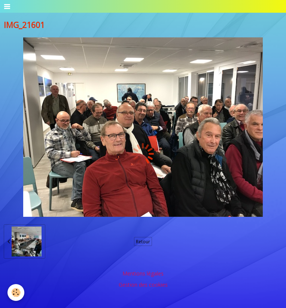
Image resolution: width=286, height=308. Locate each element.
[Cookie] (15, 292)
